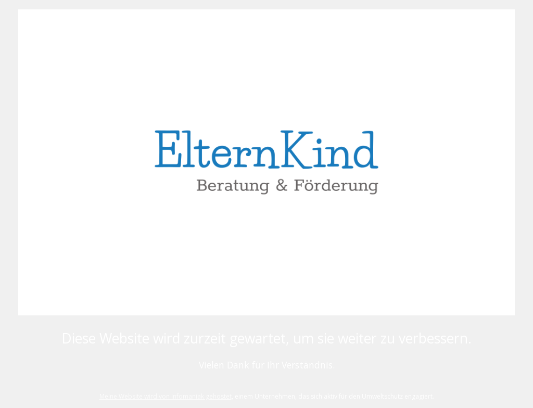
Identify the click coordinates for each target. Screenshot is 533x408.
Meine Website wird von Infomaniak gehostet (165, 396)
